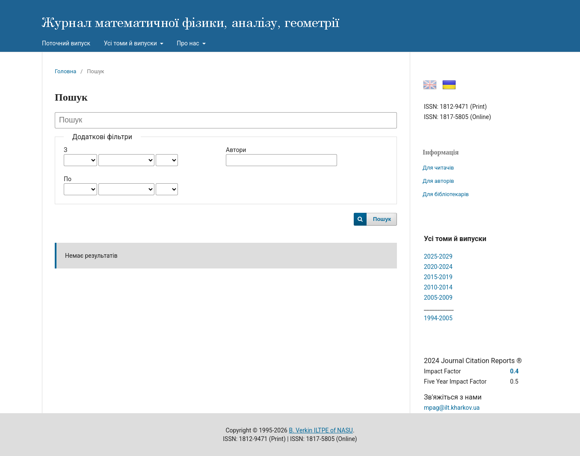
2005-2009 (438, 297)
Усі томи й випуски (131, 43)
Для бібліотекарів (446, 194)
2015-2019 (438, 277)
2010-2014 (438, 287)
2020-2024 (438, 266)
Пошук (382, 219)
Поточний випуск (66, 43)
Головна (65, 71)
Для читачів (438, 167)
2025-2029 (438, 256)
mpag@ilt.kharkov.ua (451, 407)
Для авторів (438, 181)
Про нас (189, 43)
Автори (236, 149)
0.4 (514, 371)
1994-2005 (438, 318)
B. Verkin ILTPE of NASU (320, 430)
